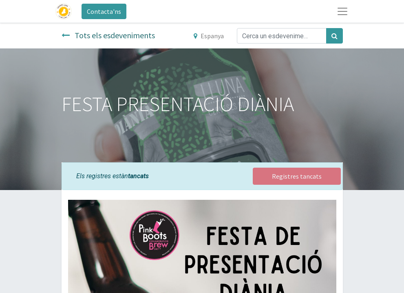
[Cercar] (334, 36)
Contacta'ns (104, 11)
